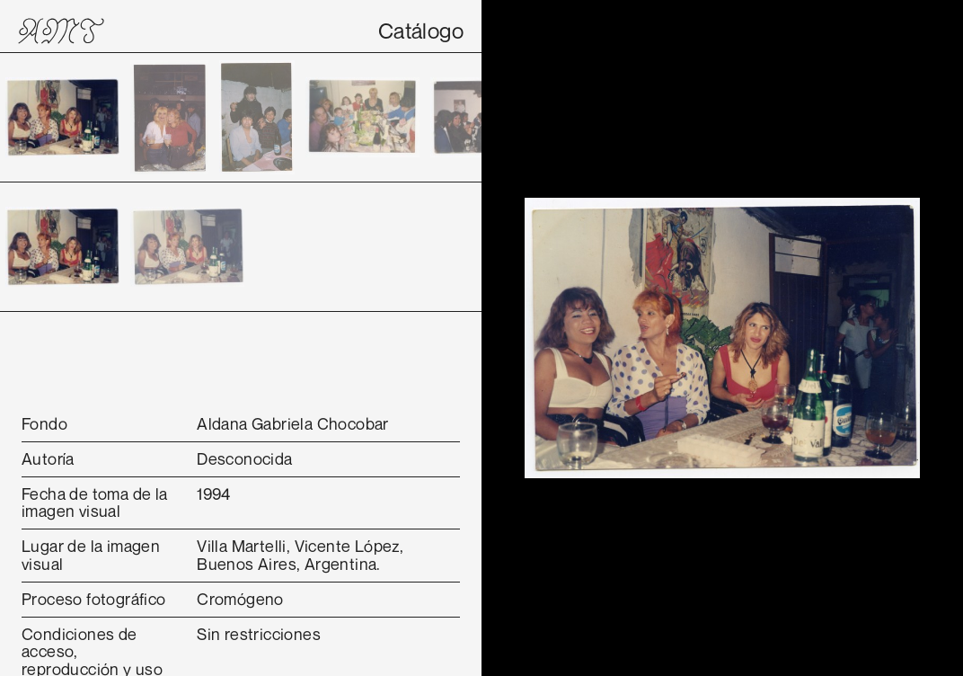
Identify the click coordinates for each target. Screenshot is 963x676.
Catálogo (421, 30)
